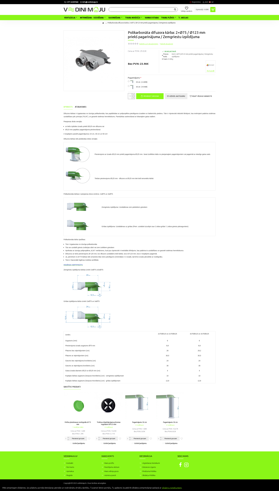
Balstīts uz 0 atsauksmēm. (148, 44)
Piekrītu (273, 487)
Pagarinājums (134, 78)
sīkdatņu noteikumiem (172, 488)
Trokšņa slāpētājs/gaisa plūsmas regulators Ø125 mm (109, 423)
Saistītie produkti (72, 387)
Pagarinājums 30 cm (139, 422)
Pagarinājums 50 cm (170, 422)
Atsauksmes (80, 107)
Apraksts (68, 107)
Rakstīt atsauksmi (166, 44)
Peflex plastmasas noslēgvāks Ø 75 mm (78, 423)
